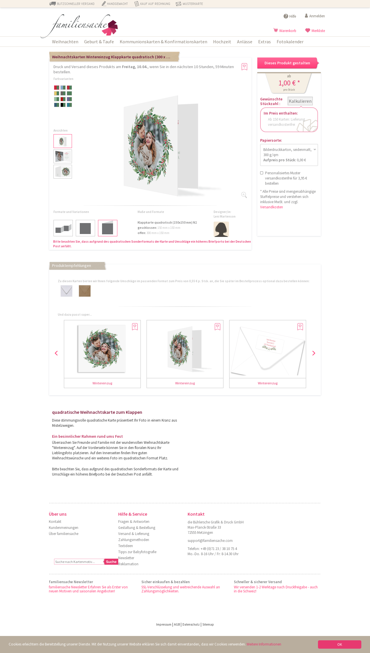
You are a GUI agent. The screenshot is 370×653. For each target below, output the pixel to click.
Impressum (163, 624)
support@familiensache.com (210, 540)
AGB (177, 624)
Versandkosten (271, 207)
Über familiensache (63, 533)
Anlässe (244, 41)
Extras (264, 41)
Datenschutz (191, 624)
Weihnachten (65, 41)
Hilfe (292, 16)
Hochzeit (222, 41)
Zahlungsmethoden (133, 539)
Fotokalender (290, 41)
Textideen (125, 545)
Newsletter (126, 557)
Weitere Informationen (264, 644)
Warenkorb (287, 30)
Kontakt (55, 521)
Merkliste (318, 30)
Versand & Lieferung (133, 533)
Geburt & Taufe (99, 41)
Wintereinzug (102, 383)
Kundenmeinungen (63, 527)
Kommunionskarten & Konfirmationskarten (163, 41)
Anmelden (317, 16)
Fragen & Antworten (133, 521)
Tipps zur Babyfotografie (137, 551)
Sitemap (208, 624)
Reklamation (128, 564)
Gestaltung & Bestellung (136, 527)
